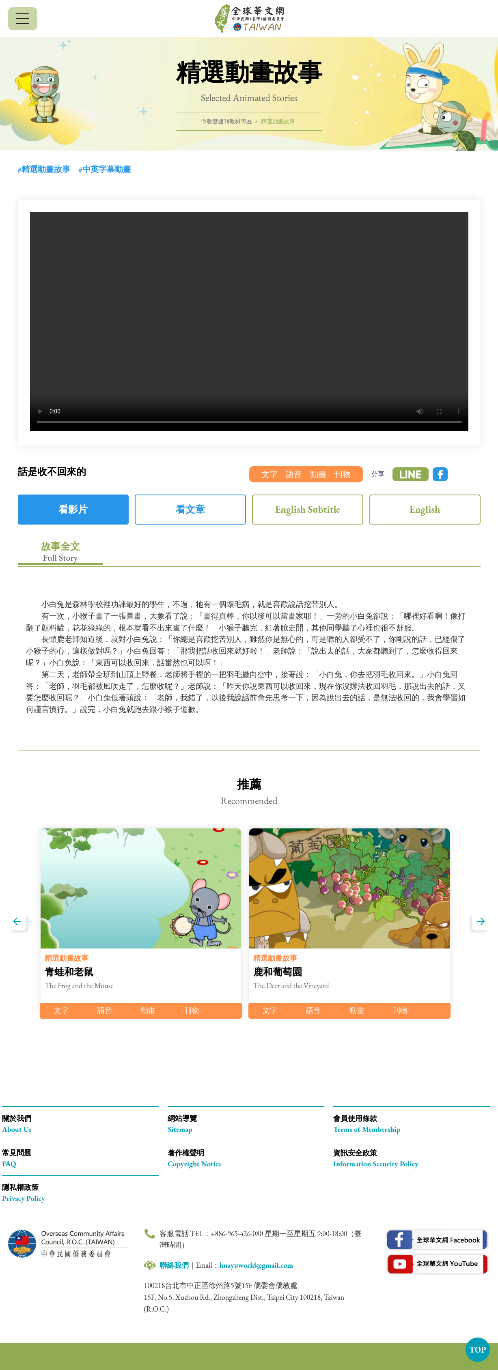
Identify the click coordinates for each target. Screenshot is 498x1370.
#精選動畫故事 (44, 169)
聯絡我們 (174, 1265)
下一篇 (481, 921)
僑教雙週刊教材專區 (226, 121)
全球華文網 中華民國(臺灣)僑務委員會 (249, 18)
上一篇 (17, 921)
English (425, 509)
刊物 (342, 474)
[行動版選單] (22, 18)
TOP (478, 1349)
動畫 (318, 474)
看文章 (190, 509)
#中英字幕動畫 (104, 169)
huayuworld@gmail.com (256, 1265)
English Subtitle (307, 509)
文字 (269, 474)
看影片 (73, 509)
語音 (294, 474)
